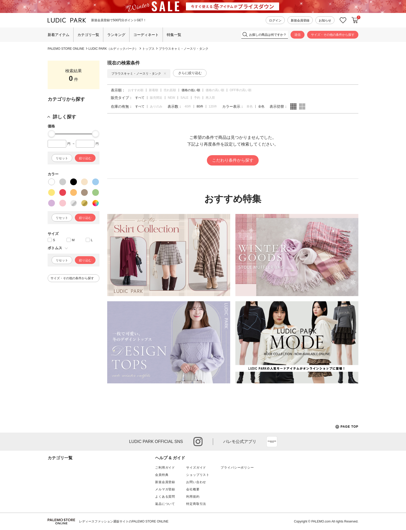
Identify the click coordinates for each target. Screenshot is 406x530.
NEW (171, 97)
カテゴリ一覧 (88, 35)
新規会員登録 (300, 20)
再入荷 (210, 97)
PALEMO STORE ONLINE (66, 48)
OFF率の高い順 (240, 90)
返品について (165, 504)
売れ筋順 (170, 90)
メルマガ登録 (165, 489)
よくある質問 (165, 496)
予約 (197, 97)
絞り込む (85, 158)
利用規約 (192, 496)
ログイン (275, 20)
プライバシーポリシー (237, 467)
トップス (148, 48)
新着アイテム (58, 35)
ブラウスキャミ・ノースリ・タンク (183, 48)
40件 (188, 106)
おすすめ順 (135, 90)
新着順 (153, 90)
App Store (272, 441)
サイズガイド (196, 467)
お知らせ (325, 20)
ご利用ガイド (165, 467)
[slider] (51, 133)
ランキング (116, 35)
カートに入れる (355, 20)
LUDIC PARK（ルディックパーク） (113, 48)
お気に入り (343, 20)
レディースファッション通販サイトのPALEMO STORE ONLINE (124, 521)
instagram (197, 441)
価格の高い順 (215, 90)
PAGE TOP (346, 427)
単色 (250, 106)
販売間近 (156, 97)
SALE (184, 97)
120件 (213, 106)
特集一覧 (174, 35)
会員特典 (161, 475)
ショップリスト (197, 475)
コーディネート (146, 35)
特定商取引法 (196, 504)
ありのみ (156, 106)
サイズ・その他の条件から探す (332, 35)
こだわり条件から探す (232, 160)
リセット (62, 158)
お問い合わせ (196, 482)
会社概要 (192, 489)
